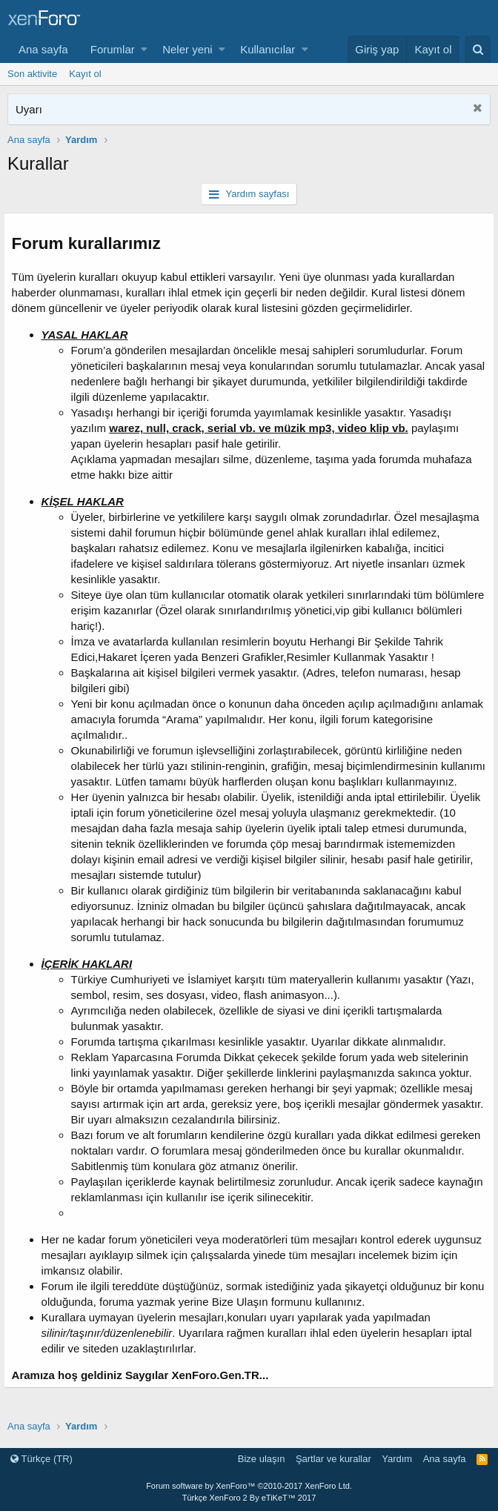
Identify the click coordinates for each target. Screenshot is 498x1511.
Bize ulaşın (261, 1458)
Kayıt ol (85, 73)
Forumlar (112, 49)
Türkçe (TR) (41, 1458)
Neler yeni (187, 49)
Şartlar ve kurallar (333, 1458)
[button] (144, 49)
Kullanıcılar (267, 49)
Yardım (397, 1458)
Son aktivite (32, 73)
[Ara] (478, 49)
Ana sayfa (43, 49)
